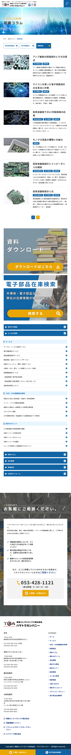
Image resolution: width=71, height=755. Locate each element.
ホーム (52, 637)
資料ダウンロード (56, 687)
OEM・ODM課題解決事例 (58, 644)
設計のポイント (55, 656)
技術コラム (11, 39)
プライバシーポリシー (57, 690)
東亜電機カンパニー (13, 723)
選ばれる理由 (54, 664)
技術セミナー (54, 667)
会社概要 (53, 660)
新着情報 (53, 679)
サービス (53, 641)
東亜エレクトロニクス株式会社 (17, 718)
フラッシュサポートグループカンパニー (18, 728)
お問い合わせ (54, 683)
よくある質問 (54, 675)
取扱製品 (53, 648)
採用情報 (53, 671)
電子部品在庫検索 (56, 694)
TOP (4, 39)
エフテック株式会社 (13, 734)
